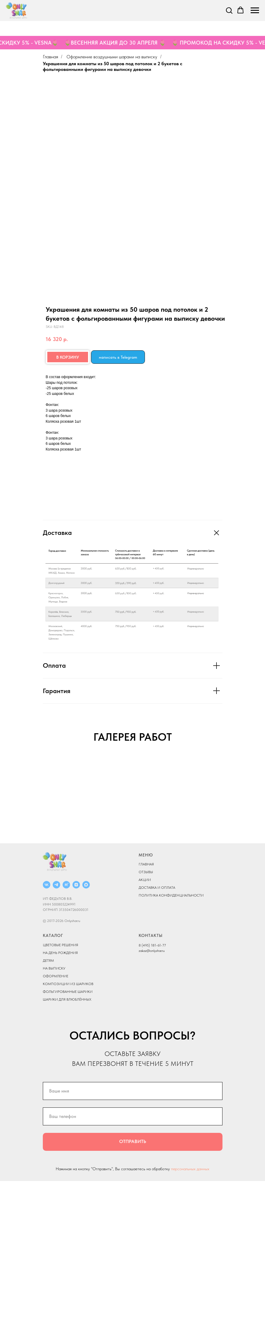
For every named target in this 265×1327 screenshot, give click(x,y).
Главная (50, 57)
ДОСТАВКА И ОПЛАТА (157, 1033)
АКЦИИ (145, 1026)
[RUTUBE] (66, 1030)
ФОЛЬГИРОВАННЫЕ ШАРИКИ (68, 1137)
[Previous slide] (12, 829)
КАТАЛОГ (53, 1081)
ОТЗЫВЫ (146, 1018)
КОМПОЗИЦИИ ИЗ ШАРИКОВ (68, 1129)
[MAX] (86, 1030)
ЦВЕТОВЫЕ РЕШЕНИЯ (60, 1091)
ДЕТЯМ (48, 1106)
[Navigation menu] (255, 10)
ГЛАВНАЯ (146, 1010)
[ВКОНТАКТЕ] (46, 1030)
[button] (229, 10)
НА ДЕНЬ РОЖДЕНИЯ (60, 1098)
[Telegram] (56, 1030)
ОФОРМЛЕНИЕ (55, 1122)
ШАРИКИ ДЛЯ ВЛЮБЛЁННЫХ (67, 1145)
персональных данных (190, 1314)
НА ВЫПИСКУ (54, 1114)
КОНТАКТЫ (151, 1081)
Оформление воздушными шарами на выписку (111, 57)
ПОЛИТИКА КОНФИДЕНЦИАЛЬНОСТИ (171, 1041)
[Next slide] (253, 829)
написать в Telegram (118, 357)
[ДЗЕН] (76, 1030)
